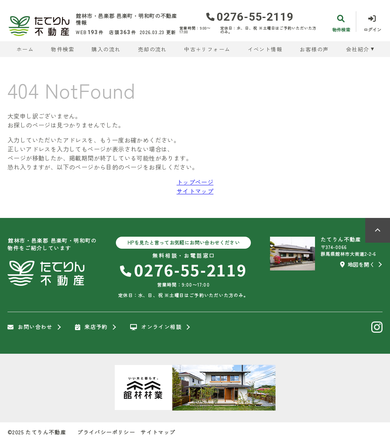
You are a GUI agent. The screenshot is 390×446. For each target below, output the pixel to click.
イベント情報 (265, 49)
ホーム (25, 49)
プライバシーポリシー (106, 432)
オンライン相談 (156, 327)
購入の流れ (106, 49)
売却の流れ (152, 49)
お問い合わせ (30, 327)
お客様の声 (314, 49)
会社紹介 (357, 49)
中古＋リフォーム (207, 49)
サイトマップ (195, 190)
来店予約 (91, 327)
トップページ (195, 181)
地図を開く (357, 264)
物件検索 (62, 49)
